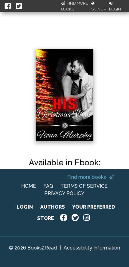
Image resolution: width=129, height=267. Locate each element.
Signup (98, 6)
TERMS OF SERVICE (84, 186)
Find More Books (74, 6)
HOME (28, 186)
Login (115, 6)
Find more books (90, 177)
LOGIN (25, 207)
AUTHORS (52, 207)
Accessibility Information (92, 248)
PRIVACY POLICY (64, 193)
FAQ (48, 186)
